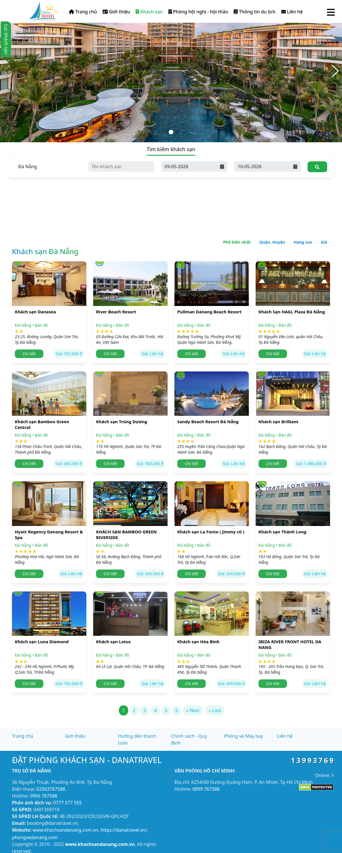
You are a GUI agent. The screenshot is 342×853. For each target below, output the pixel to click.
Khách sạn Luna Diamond (42, 641)
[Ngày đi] (262, 166)
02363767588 (50, 789)
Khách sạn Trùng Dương (121, 421)
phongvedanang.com (35, 837)
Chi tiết (29, 353)
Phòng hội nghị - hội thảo (198, 12)
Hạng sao (303, 242)
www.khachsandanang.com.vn (65, 830)
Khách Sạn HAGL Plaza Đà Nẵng (291, 312)
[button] (335, 71)
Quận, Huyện (272, 242)
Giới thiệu (116, 12)
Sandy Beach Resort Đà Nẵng (208, 421)
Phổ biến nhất (237, 242)
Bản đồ (41, 325)
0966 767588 (43, 796)
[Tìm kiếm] (317, 166)
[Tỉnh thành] (48, 166)
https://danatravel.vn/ (123, 830)
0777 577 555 (67, 802)
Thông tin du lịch (254, 12)
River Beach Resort (116, 312)
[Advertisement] (171, 185)
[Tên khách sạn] (121, 166)
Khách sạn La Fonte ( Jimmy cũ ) (210, 532)
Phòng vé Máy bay (243, 736)
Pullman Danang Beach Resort (209, 312)
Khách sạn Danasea (35, 312)
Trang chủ (83, 12)
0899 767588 (206, 789)
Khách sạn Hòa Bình (198, 641)
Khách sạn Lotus (113, 641)
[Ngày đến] (189, 166)
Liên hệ (292, 12)
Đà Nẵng (23, 325)
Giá (324, 242)
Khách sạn (149, 12)
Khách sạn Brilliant (278, 421)
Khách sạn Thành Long (282, 532)
